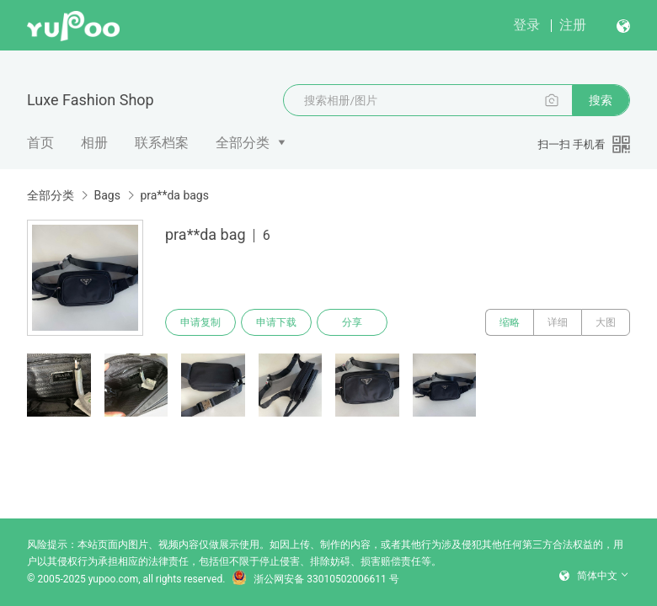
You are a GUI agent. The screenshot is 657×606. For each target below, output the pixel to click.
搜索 (600, 100)
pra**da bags (174, 195)
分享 (352, 322)
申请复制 (200, 322)
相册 (94, 143)
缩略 (509, 322)
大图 (606, 322)
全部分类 (243, 143)
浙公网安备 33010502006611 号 (315, 579)
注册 (572, 25)
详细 (558, 322)
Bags (106, 195)
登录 (526, 25)
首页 (40, 143)
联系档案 (162, 143)
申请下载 (276, 322)
